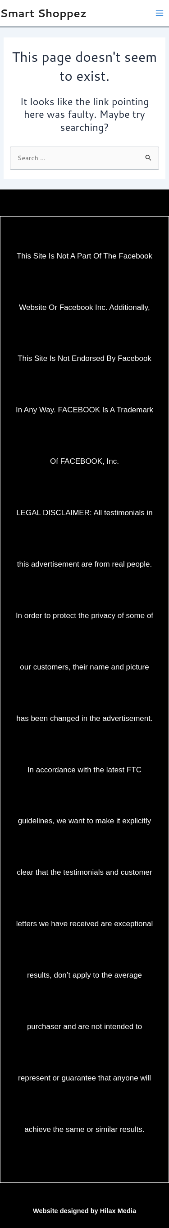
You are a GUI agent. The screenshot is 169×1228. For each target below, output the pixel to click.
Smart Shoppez (43, 13)
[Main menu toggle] (159, 13)
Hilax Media (118, 1210)
